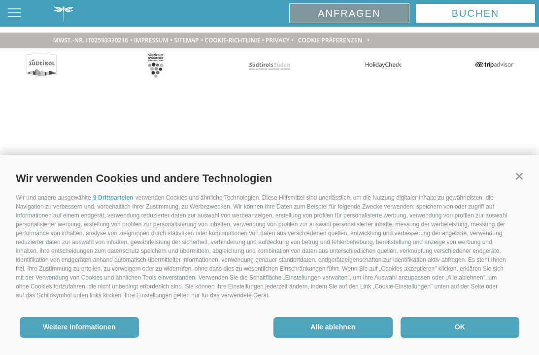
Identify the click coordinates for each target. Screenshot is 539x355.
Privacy (278, 40)
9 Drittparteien (113, 197)
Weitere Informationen (79, 327)
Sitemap (186, 40)
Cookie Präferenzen (330, 40)
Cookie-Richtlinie (232, 40)
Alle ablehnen (332, 327)
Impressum (151, 40)
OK (460, 327)
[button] (519, 176)
